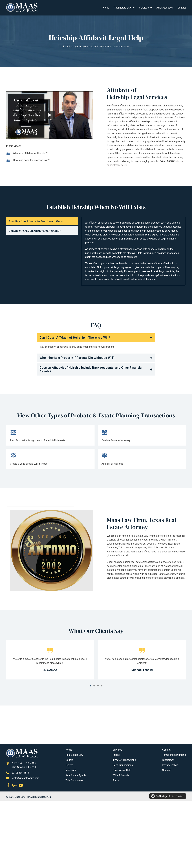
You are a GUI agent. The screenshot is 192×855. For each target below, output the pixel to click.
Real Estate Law (74, 754)
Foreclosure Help (122, 770)
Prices (116, 754)
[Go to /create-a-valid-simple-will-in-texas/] (50, 459)
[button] (96, 337)
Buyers (69, 765)
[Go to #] (142, 459)
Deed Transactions (123, 765)
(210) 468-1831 (20, 772)
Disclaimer (168, 759)
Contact (166, 749)
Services (117, 749)
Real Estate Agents (76, 775)
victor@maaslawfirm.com (25, 778)
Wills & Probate (121, 775)
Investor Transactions (124, 759)
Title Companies (74, 780)
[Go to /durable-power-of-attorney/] (142, 436)
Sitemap (166, 770)
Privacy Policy (170, 765)
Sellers (69, 759)
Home (69, 749)
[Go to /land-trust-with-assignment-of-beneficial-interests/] (50, 436)
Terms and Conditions (174, 754)
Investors (71, 770)
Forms (116, 780)
